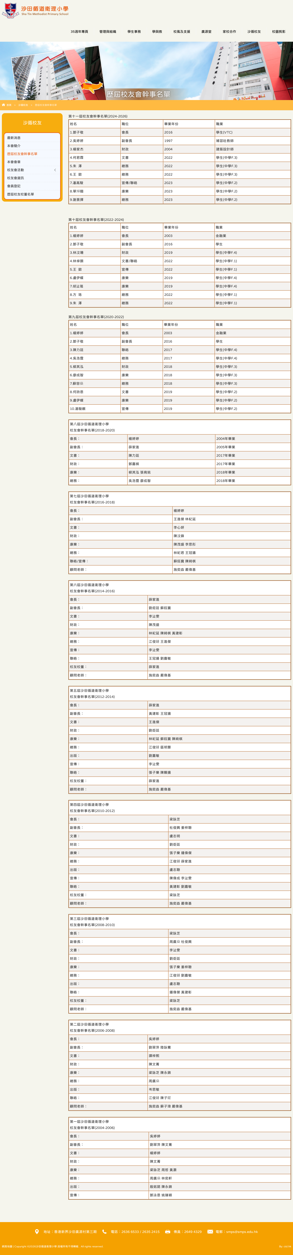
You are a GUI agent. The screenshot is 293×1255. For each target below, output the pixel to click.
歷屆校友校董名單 (21, 195)
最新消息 (14, 138)
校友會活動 (16, 171)
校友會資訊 (16, 179)
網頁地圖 (7, 1246)
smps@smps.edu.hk (242, 1231)
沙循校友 (23, 105)
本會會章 (14, 162)
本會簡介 (14, 146)
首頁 (9, 105)
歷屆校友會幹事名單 (23, 154)
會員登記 (14, 187)
